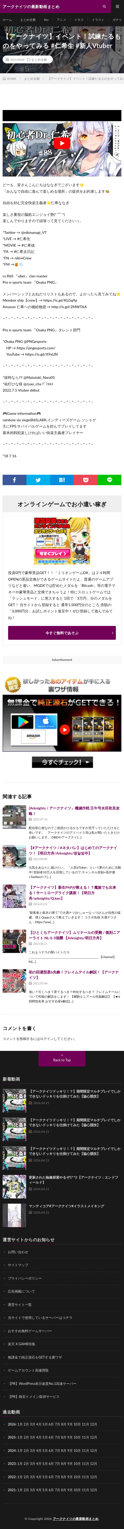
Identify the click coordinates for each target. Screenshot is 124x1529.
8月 (64, 1437)
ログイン (47, 1039)
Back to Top (62, 1060)
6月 (51, 1437)
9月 (70, 1437)
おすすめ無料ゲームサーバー (30, 1331)
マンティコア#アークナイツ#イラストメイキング (66, 1206)
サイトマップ (18, 1265)
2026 (12, 1424)
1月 (20, 1424)
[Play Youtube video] (62, 143)
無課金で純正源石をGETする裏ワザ (35, 1357)
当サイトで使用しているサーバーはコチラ (40, 1317)
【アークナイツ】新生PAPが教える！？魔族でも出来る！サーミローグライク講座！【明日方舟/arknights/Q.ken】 (72, 892)
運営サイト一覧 (20, 1304)
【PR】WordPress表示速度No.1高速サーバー (42, 1383)
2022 (12, 1477)
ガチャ (117, 20)
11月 (85, 1437)
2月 (26, 1424)
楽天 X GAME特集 (21, 1344)
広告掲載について (21, 1291)
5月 (45, 1437)
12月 (93, 1437)
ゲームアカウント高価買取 (28, 1370)
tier (46, 20)
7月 (57, 1437)
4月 (39, 1424)
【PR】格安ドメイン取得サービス (34, 1396)
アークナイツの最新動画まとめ (76, 1519)
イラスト (98, 20)
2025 (12, 1437)
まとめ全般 (28, 20)
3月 (32, 1424)
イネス (79, 20)
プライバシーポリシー (25, 1278)
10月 (77, 1437)
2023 (12, 1463)
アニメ (61, 20)
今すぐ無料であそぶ (62, 633)
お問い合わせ (18, 1252)
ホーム (7, 20)
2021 (12, 1490)
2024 (12, 1450)
